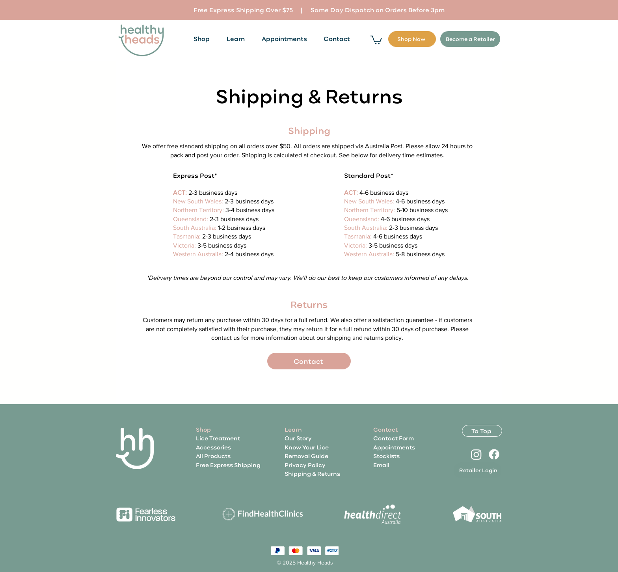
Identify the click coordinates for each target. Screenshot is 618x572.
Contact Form (393, 438)
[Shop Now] (412, 39)
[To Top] (482, 431)
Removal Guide (306, 455)
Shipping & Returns (312, 473)
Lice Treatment (218, 438)
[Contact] (309, 361)
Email (381, 464)
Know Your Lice (307, 447)
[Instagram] (476, 454)
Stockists (386, 455)
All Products (213, 455)
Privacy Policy (305, 464)
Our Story (298, 438)
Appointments (394, 447)
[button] (376, 39)
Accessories (213, 447)
